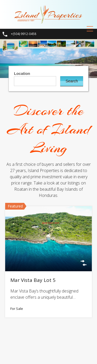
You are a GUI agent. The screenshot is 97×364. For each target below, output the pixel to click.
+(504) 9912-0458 (23, 34)
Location (22, 73)
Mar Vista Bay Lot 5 (33, 280)
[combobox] (35, 81)
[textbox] (36, 81)
